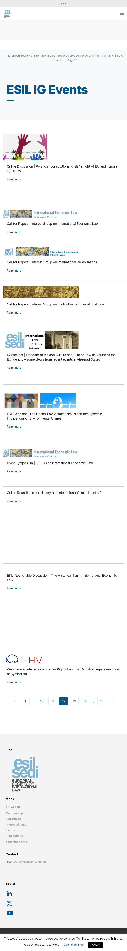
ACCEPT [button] (96, 944)
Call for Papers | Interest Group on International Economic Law (53, 224)
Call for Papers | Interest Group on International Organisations (52, 262)
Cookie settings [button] (73, 944)
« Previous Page (14, 701)
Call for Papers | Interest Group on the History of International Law (55, 304)
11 (52, 701)
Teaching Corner (17, 841)
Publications (14, 836)
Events (10, 830)
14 (85, 701)
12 (63, 701)
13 (74, 701)
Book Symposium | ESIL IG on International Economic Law (50, 463)
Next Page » (112, 701)
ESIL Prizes (13, 818)
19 (101, 701)
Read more (14, 179)
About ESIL (13, 807)
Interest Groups (16, 824)
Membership (14, 813)
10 (41, 701)
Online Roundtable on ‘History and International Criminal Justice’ (54, 493)
